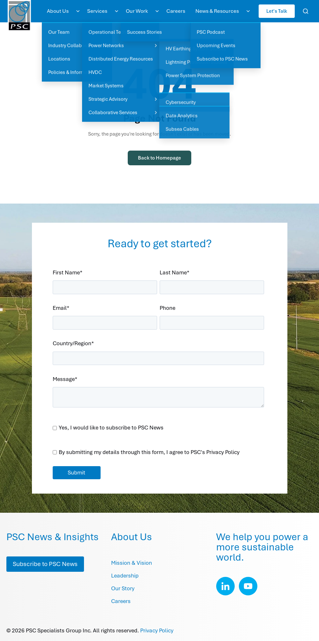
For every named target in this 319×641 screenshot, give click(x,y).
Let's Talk (276, 11)
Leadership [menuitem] (125, 575)
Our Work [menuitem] (137, 11)
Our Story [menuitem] (122, 588)
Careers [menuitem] (175, 11)
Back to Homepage (159, 158)
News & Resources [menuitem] (217, 11)
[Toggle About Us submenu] (78, 11)
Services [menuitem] (97, 11)
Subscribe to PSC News (45, 564)
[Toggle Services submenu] (116, 11)
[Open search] (305, 11)
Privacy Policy (156, 630)
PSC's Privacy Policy (215, 452)
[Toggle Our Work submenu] (157, 11)
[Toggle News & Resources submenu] (248, 11)
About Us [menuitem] (58, 11)
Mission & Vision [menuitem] (131, 562)
